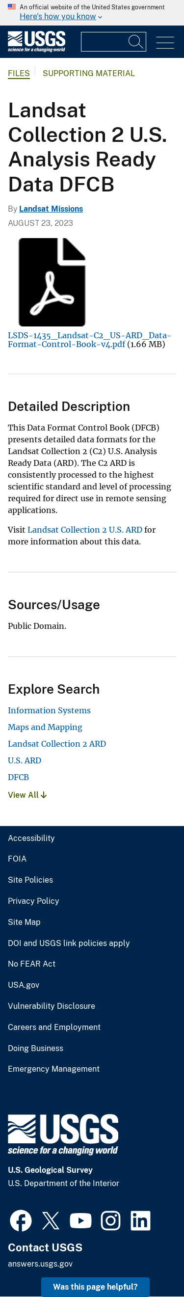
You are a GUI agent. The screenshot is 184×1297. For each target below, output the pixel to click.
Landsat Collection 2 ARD (57, 744)
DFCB (18, 777)
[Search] (136, 42)
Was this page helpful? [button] (95, 1287)
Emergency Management (54, 1069)
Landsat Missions (51, 209)
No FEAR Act (31, 964)
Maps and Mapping (45, 727)
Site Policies (30, 880)
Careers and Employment (54, 1027)
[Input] (113, 42)
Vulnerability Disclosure (51, 1006)
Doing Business (35, 1048)
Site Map (24, 922)
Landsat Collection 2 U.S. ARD (84, 530)
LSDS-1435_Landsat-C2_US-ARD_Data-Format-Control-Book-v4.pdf (90, 339)
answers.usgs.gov (40, 1264)
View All (27, 795)
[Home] (36, 49)
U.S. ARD (24, 760)
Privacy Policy (33, 901)
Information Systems (49, 710)
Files (19, 73)
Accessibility (31, 838)
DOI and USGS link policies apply (69, 943)
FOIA (17, 859)
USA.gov (23, 985)
